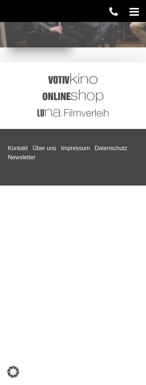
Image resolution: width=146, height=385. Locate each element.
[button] (13, 372)
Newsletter (22, 68)
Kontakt (18, 58)
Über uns (44, 58)
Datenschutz (111, 58)
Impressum (75, 58)
